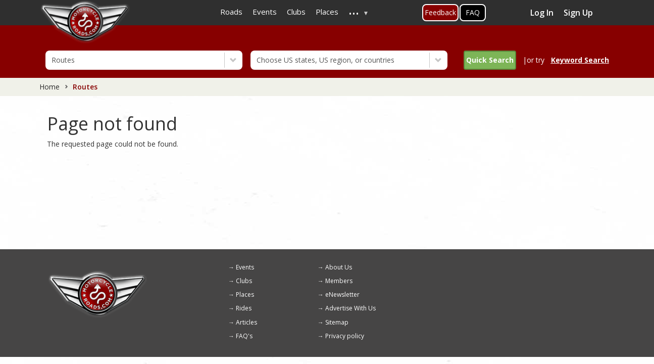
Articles (246, 322)
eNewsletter (342, 294)
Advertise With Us (350, 308)
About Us (338, 267)
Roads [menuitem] (231, 12)
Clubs (244, 281)
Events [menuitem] (265, 12)
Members (339, 281)
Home (49, 87)
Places (245, 294)
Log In (542, 12)
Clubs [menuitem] (296, 12)
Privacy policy (344, 336)
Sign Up (578, 12)
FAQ (473, 12)
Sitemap (336, 322)
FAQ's (244, 336)
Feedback (440, 12)
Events (245, 267)
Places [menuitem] (327, 12)
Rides (243, 308)
